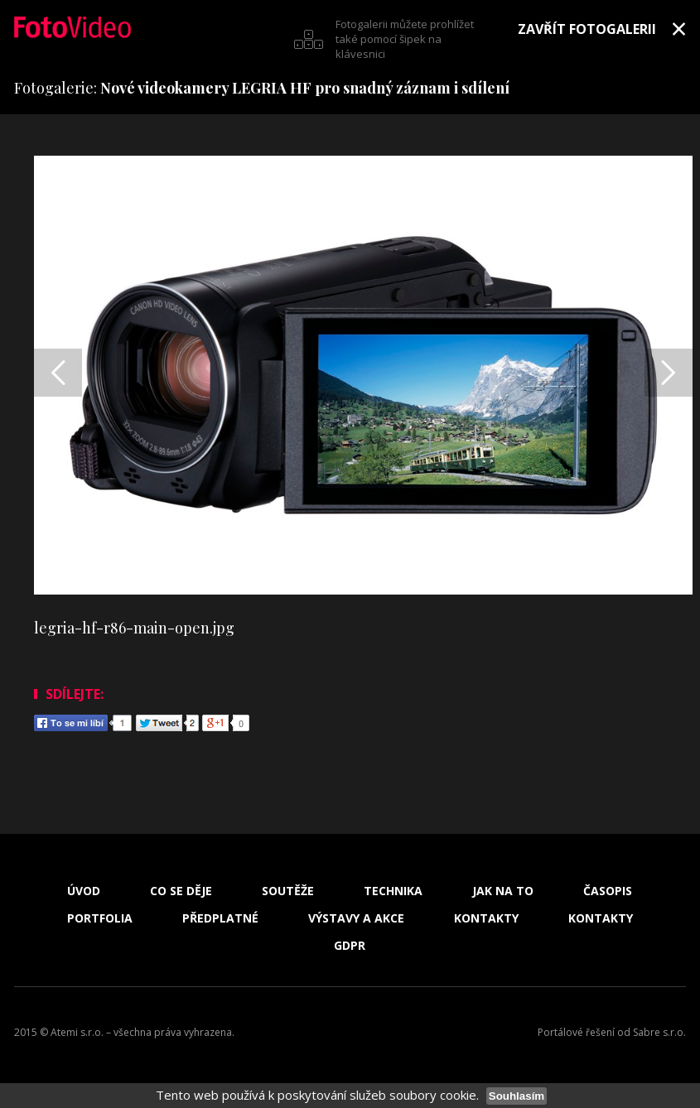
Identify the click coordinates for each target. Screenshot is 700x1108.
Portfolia (100, 918)
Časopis (607, 891)
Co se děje (181, 891)
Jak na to (502, 891)
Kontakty (486, 918)
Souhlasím (516, 1096)
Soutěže (288, 891)
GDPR (349, 945)
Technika (393, 891)
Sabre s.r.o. (659, 1032)
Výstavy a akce (356, 918)
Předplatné (220, 918)
